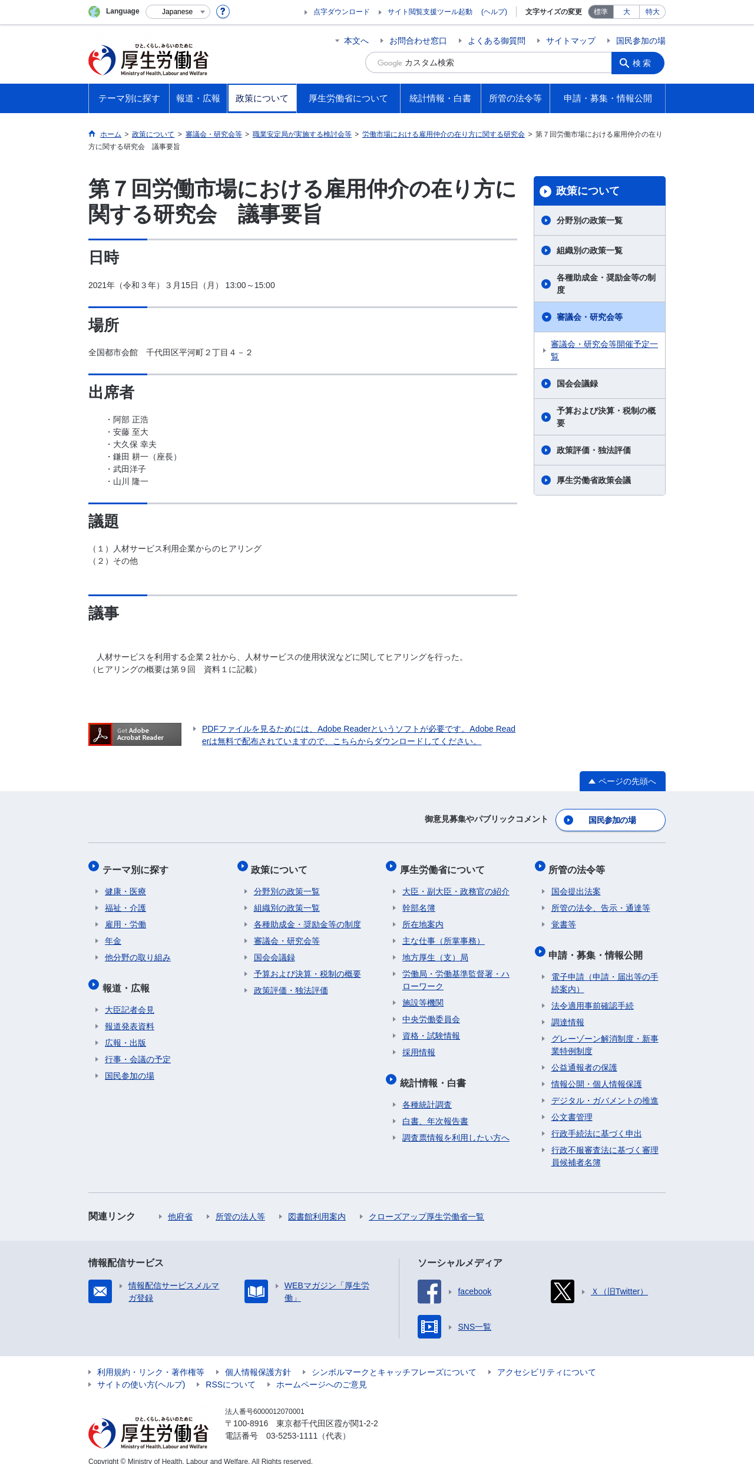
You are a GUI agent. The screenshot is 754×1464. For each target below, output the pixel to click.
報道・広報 (128, 977)
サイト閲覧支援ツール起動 (430, 12)
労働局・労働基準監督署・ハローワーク (456, 972)
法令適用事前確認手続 (592, 992)
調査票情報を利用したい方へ (456, 1124)
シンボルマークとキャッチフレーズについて (394, 1359)
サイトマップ (571, 41)
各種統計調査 (427, 1091)
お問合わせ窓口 (418, 41)
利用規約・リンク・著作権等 (150, 1359)
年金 (113, 933)
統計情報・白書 (435, 1072)
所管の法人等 (240, 1203)
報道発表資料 (129, 1013)
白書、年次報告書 (435, 1108)
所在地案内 (423, 916)
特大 (653, 12)
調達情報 (567, 1009)
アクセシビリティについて (546, 1359)
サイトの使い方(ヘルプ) (141, 1371)
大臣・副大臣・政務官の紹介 (456, 883)
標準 (601, 12)
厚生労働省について (444, 864)
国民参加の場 (641, 41)
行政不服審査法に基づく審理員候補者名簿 (605, 1143)
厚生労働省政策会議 (594, 480)
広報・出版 (125, 1030)
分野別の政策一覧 (590, 220)
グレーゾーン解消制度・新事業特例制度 (605, 1032)
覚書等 (563, 916)
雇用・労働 (125, 916)
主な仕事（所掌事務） (443, 933)
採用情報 (418, 1044)
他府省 (180, 1203)
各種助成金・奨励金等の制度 (606, 284)
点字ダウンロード (341, 12)
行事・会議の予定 (138, 1046)
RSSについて (231, 1371)
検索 (644, 62)
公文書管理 (572, 1104)
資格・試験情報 (431, 1028)
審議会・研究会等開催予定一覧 (604, 350)
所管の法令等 (579, 864)
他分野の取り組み (138, 949)
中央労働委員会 (431, 1011)
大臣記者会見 (129, 997)
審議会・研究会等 (590, 317)
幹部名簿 (418, 900)
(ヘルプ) (494, 12)
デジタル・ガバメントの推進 (605, 1087)
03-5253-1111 (292, 1422)
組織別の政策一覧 (590, 250)
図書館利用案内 (317, 1203)
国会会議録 (577, 383)
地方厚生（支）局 (435, 949)
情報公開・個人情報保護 (596, 1071)
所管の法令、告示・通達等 (600, 900)
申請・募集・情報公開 (598, 944)
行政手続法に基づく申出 (596, 1120)
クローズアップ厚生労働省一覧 (426, 1203)
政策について (588, 191)
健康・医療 (125, 883)
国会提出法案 (576, 883)
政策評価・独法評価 (594, 450)
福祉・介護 (125, 900)
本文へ (356, 41)
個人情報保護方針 (258, 1359)
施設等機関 (423, 995)
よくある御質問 (496, 41)
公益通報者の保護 (584, 1054)
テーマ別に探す (138, 864)
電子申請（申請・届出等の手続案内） (605, 970)
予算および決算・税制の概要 (606, 417)
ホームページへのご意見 (321, 1371)
